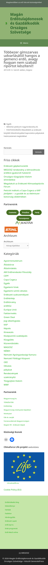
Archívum (8, 241)
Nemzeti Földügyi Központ (17, 358)
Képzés (7, 328)
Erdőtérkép (9, 298)
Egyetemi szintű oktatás (15, 290)
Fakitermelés (10, 313)
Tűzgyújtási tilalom (13, 380)
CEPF (6, 275)
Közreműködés (11, 343)
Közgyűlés (9, 339)
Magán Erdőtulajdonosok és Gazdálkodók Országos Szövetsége (26, 23)
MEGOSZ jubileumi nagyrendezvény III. (22, 127)
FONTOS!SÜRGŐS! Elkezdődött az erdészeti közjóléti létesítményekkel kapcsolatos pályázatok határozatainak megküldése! (24, 133)
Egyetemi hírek (11, 287)
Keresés (7, 147)
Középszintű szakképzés (15, 335)
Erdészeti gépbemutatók (16, 166)
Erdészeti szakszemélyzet (16, 294)
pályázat (8, 369)
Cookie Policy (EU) (12, 489)
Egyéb (7, 283)
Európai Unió (10, 309)
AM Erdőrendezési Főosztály (17, 272)
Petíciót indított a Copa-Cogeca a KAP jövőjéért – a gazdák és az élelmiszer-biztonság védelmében (22, 193)
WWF (6, 384)
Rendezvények (11, 373)
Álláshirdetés (10, 268)
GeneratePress (37, 561)
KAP (6, 324)
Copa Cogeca (10, 279)
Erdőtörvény (10, 302)
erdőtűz (7, 305)
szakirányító (10, 377)
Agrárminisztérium (13, 260)
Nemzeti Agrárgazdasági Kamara (20, 354)
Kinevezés (8, 332)
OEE (6, 362)
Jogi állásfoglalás (12, 320)
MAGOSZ (8, 347)
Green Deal (9, 317)
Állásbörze (9, 264)
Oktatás (7, 365)
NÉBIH (7, 350)
